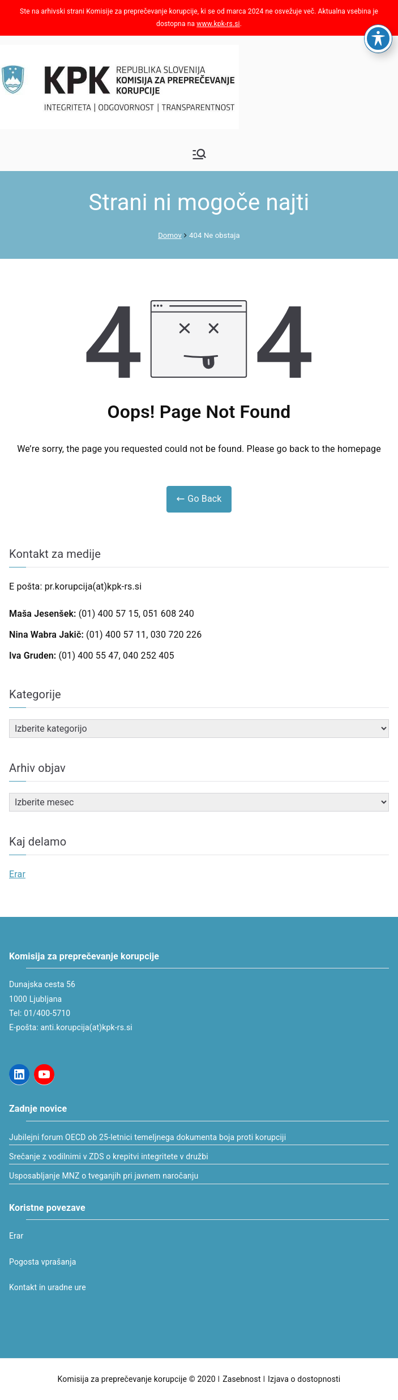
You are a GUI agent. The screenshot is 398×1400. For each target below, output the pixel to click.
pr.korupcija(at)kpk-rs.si (93, 586)
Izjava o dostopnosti (304, 1379)
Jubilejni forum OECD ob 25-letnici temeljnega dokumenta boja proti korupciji (147, 1137)
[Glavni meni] (199, 154)
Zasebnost (241, 1379)
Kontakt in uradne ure (47, 1287)
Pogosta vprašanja (42, 1261)
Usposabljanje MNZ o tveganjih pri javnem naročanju (103, 1175)
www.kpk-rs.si (217, 24)
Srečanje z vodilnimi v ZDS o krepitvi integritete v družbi (108, 1156)
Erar (17, 874)
